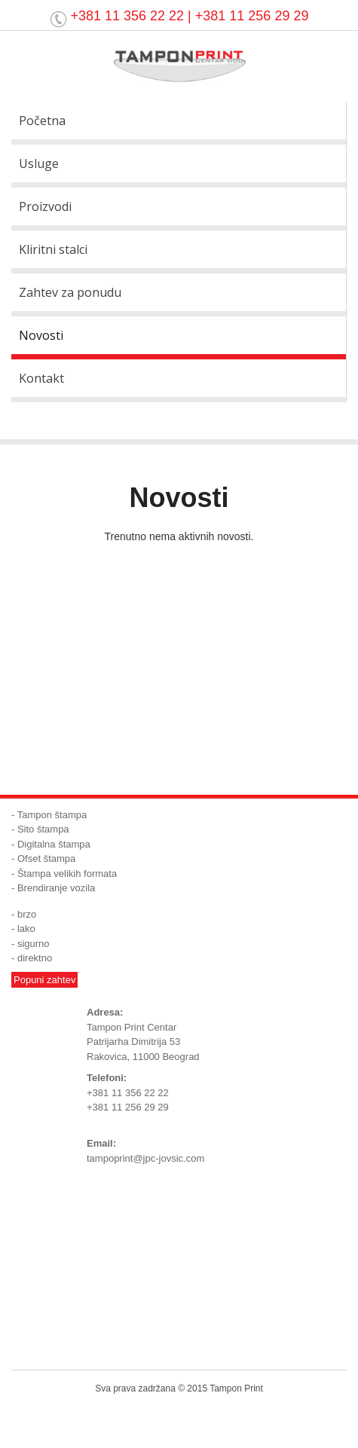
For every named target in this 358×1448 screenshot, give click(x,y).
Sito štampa (43, 829)
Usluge (39, 163)
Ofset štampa (46, 858)
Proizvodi (45, 206)
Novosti (41, 335)
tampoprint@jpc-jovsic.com (145, 1158)
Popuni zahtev (44, 979)
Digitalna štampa (53, 844)
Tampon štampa (52, 814)
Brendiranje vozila (56, 888)
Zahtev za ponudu (70, 292)
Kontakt (41, 378)
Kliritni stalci (53, 249)
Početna (42, 120)
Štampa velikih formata (67, 873)
